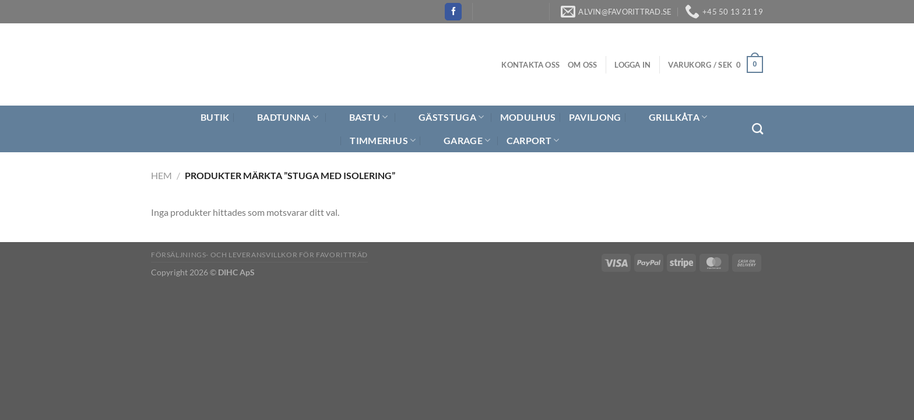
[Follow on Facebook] (453, 11)
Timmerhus (383, 140)
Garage (459, 140)
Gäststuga (444, 117)
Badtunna (280, 117)
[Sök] (757, 128)
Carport (533, 140)
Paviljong (595, 117)
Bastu (361, 117)
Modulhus (528, 117)
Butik (208, 117)
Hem (161, 175)
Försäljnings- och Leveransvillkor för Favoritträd (259, 254)
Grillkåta (670, 117)
